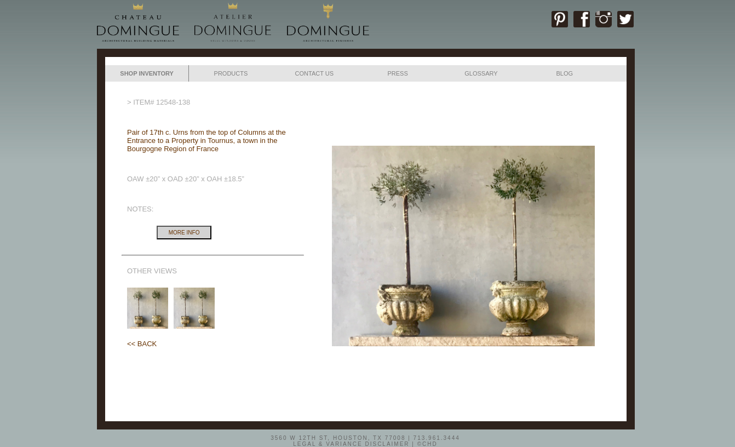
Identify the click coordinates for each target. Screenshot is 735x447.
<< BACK (142, 344)
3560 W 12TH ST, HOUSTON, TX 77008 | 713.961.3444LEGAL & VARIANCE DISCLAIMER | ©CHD (365, 440)
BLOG (564, 73)
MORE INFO (184, 233)
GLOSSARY (480, 73)
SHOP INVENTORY (147, 73)
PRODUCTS (231, 73)
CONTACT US (314, 73)
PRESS (397, 73)
